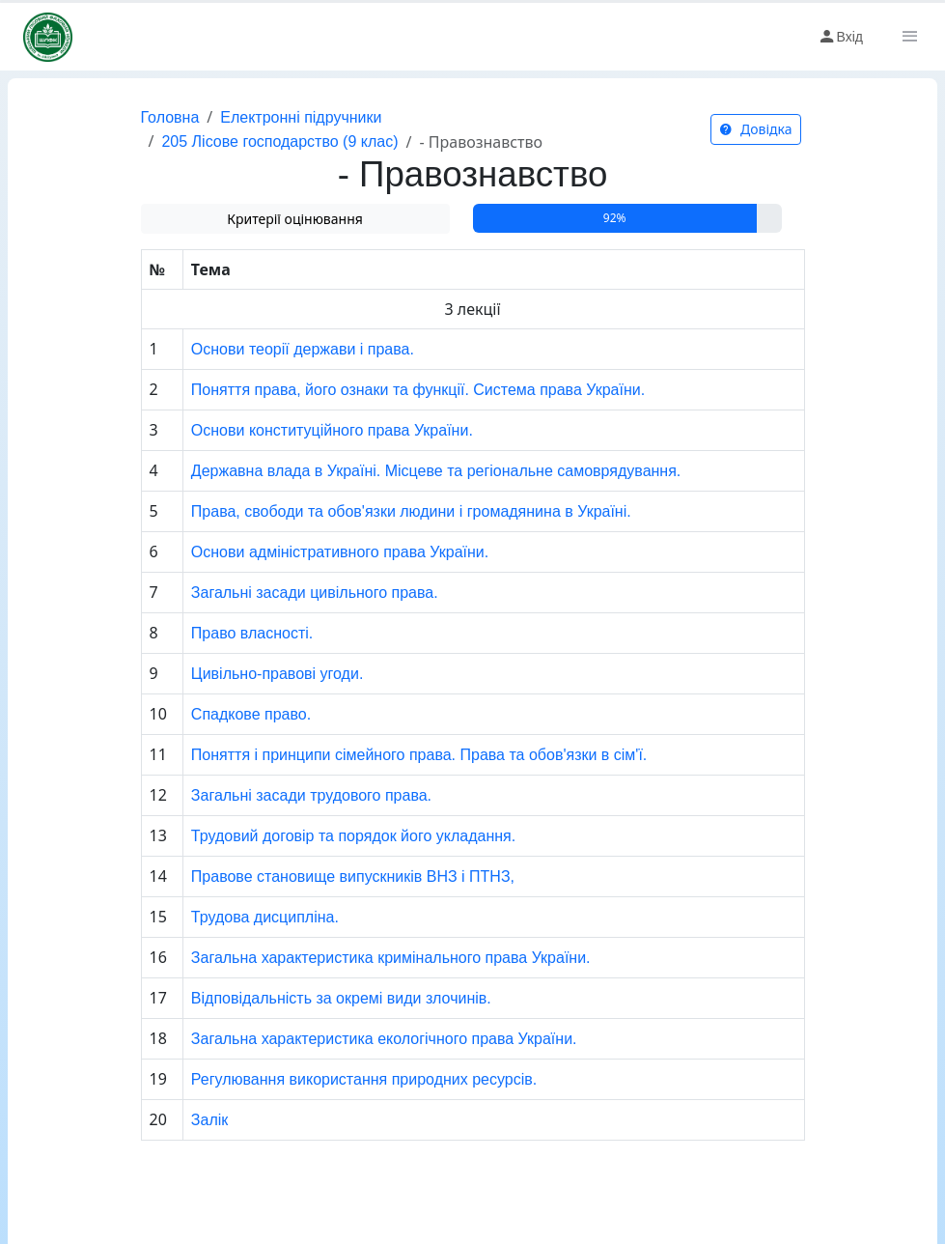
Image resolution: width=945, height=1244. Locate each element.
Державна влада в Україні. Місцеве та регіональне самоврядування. (436, 471)
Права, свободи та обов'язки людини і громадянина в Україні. (411, 511)
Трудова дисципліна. (265, 917)
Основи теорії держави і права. (302, 349)
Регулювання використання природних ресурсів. (364, 1079)
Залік (209, 1120)
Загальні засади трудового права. (311, 795)
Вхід (840, 36)
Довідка (755, 129)
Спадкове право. (251, 714)
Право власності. (252, 633)
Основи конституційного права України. (332, 430)
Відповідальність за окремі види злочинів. (341, 998)
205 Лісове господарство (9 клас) (279, 141)
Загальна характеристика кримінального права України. (391, 957)
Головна (170, 117)
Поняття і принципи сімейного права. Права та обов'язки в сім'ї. (419, 755)
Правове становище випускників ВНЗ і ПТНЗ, (352, 876)
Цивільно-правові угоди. (277, 673)
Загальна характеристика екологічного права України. (384, 1039)
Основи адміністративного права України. (339, 552)
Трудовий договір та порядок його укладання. (353, 836)
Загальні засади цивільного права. (314, 592)
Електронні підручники (300, 117)
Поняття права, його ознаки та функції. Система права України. (418, 390)
